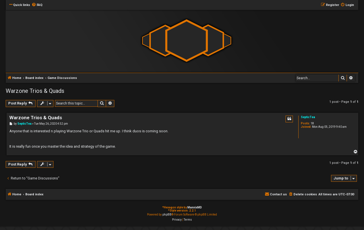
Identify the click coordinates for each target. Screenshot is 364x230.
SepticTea (308, 117)
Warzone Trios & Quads (35, 90)
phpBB (166, 214)
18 (312, 123)
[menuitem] (37, 5)
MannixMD (194, 207)
